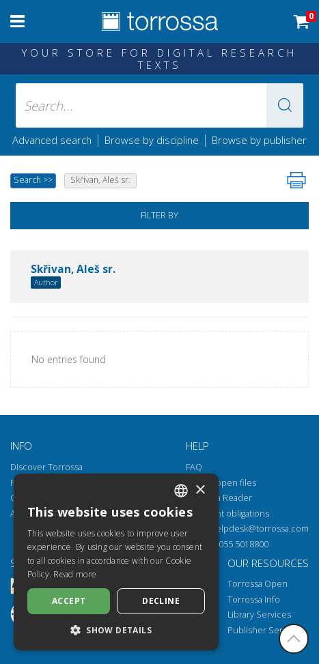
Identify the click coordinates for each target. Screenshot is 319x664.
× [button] (200, 490)
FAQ (194, 467)
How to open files (221, 483)
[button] (284, 105)
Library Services (259, 614)
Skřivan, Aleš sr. (73, 270)
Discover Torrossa (46, 467)
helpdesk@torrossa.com (259, 528)
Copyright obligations (227, 513)
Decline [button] (161, 601)
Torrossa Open (257, 584)
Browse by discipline (152, 140)
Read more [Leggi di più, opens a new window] (74, 574)
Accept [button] (68, 601)
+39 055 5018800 (235, 544)
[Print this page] (296, 180)
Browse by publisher (259, 140)
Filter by (159, 215)
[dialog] (116, 562)
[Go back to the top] (294, 639)
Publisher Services (265, 630)
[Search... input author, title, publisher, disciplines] (159, 105)
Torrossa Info (253, 599)
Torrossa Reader (219, 498)
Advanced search (52, 140)
